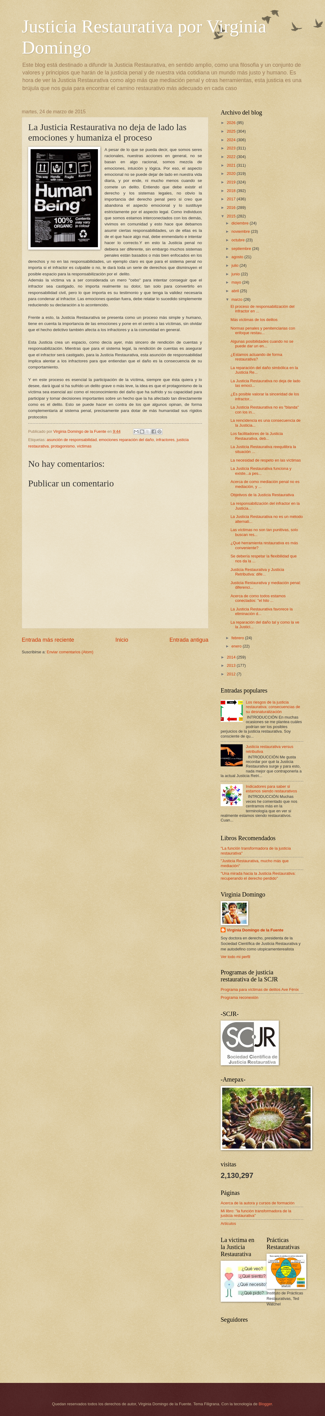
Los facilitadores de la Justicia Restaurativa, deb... (256, 435)
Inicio (121, 640)
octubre (238, 240)
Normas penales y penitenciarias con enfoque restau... (262, 330)
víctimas (84, 446)
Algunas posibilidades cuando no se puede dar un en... (261, 343)
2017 (232, 199)
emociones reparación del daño (126, 439)
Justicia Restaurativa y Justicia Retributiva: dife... (257, 571)
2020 (232, 173)
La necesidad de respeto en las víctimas (265, 460)
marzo (237, 299)
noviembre (241, 231)
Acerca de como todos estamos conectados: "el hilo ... (258, 598)
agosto (237, 257)
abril (235, 291)
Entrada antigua (189, 640)
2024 (232, 140)
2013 (232, 665)
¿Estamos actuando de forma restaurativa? (256, 356)
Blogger (265, 1404)
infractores (165, 439)
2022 (232, 156)
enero (237, 646)
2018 (232, 190)
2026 (232, 122)
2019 (232, 182)
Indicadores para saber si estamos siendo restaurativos (271, 788)
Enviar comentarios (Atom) (70, 652)
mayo (236, 282)
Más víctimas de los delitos (254, 319)
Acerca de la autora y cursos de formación (257, 1203)
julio (235, 265)
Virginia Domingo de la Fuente (255, 930)
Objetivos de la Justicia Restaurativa (262, 495)
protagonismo (63, 446)
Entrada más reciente (48, 640)
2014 (232, 657)
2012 (232, 674)
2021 (232, 165)
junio (236, 274)
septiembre (241, 248)
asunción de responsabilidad (72, 439)
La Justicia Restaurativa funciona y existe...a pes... (260, 470)
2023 (232, 148)
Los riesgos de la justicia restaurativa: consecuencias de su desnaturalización (273, 707)
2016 (232, 207)
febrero (238, 638)
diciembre (240, 223)
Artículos (228, 1223)
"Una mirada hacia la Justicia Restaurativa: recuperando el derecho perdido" (258, 875)
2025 (232, 131)
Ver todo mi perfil (235, 956)
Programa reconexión (239, 997)
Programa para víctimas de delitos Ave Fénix (260, 989)
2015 (232, 216)
